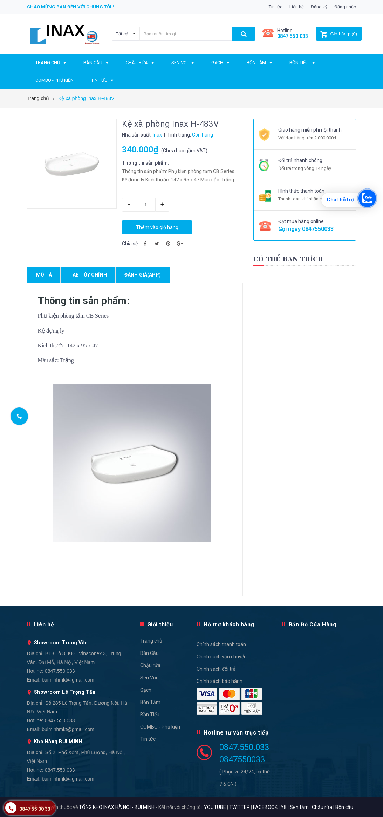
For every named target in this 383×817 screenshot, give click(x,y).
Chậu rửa (150, 665)
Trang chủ (151, 641)
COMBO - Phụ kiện (160, 727)
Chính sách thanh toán (221, 644)
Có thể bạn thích (288, 259)
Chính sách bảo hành (219, 681)
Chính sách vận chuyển (222, 656)
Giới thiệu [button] (160, 624)
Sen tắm (299, 807)
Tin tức (275, 6)
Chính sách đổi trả (216, 669)
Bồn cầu (344, 807)
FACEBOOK (265, 807)
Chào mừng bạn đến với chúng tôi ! (70, 6)
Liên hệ (296, 6)
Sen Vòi (148, 677)
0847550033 (318, 229)
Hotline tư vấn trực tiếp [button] (236, 732)
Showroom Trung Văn (61, 642)
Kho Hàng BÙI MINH (58, 741)
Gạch (145, 690)
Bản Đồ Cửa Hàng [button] (313, 624)
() (338, 33)
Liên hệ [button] (44, 624)
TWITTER (239, 807)
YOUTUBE (215, 807)
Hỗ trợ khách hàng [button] (229, 624)
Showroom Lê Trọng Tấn (65, 692)
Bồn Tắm (150, 702)
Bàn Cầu (149, 653)
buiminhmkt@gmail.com (68, 680)
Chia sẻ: (130, 243)
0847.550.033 (60, 671)
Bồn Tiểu (149, 714)
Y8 (284, 807)
